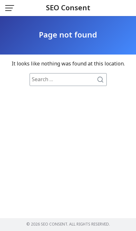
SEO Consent (68, 8)
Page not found (68, 35)
